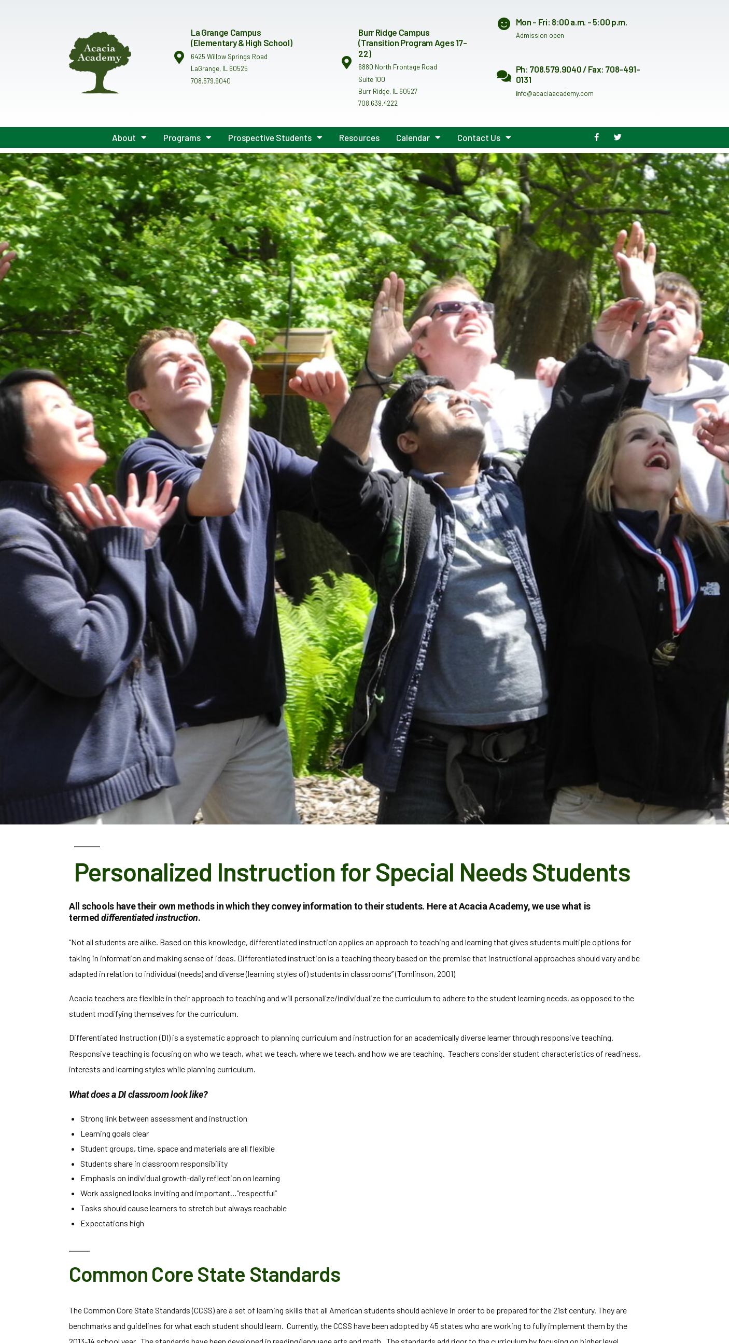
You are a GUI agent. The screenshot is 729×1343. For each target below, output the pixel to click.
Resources (359, 137)
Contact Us (484, 137)
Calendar (418, 137)
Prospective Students (275, 137)
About (129, 137)
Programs (187, 137)
